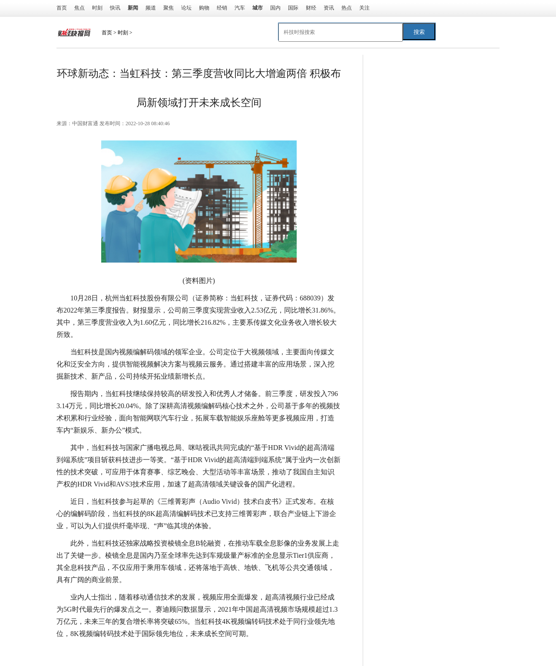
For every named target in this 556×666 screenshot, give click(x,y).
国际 (293, 8)
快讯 (115, 8)
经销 (222, 8)
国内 (275, 8)
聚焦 (168, 8)
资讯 (329, 8)
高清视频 (143, 651)
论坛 (186, 8)
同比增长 (114, 651)
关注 (364, 8)
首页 (61, 8)
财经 (311, 8)
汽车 (240, 8)
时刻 (97, 8)
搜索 (419, 32)
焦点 (79, 8)
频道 (151, 8)
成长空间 (173, 651)
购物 (204, 8)
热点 (346, 8)
